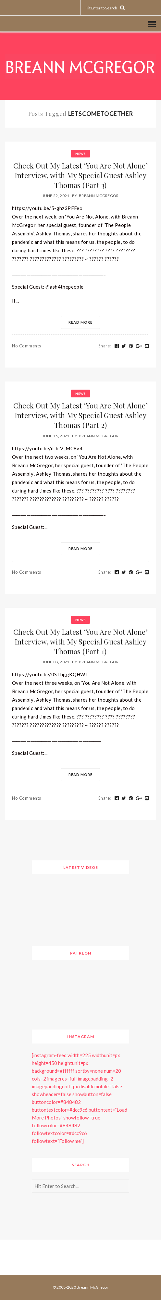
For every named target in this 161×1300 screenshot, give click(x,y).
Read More (80, 322)
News (80, 154)
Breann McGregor (99, 195)
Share (104, 345)
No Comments (26, 345)
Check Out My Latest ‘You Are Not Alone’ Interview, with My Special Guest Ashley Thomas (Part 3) (80, 175)
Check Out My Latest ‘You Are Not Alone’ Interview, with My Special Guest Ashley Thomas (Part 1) (80, 641)
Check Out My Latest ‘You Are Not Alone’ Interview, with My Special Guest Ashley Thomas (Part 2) (80, 415)
